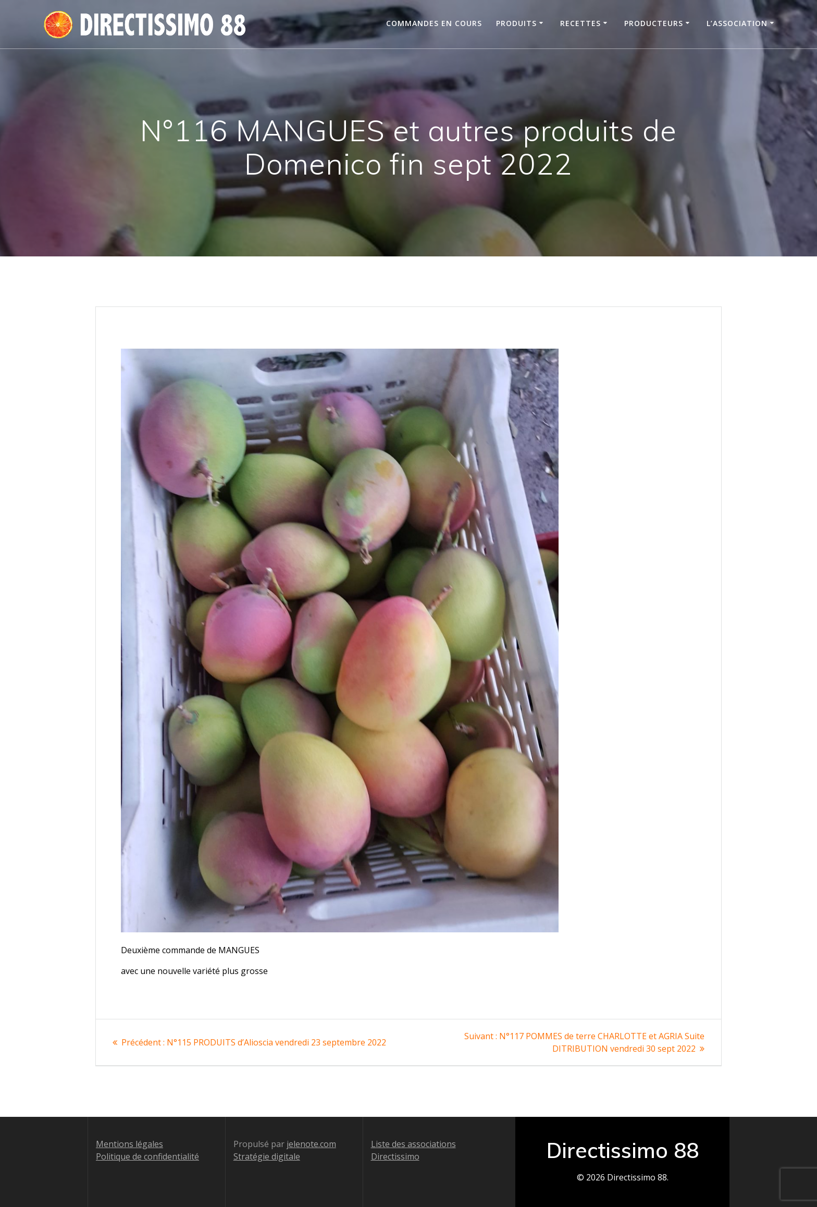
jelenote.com (311, 1144)
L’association (737, 23)
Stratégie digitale (266, 1156)
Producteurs (653, 23)
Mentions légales (129, 1144)
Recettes (580, 23)
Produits (516, 23)
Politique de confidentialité (147, 1156)
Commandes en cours (434, 23)
